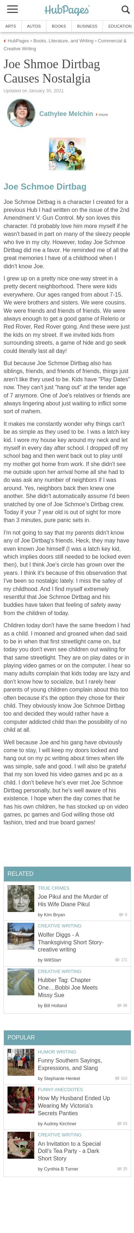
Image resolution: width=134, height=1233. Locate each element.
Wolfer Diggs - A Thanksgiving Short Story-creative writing (71, 942)
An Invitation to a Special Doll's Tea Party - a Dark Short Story (69, 1151)
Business (87, 26)
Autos (34, 26)
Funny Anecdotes (60, 1089)
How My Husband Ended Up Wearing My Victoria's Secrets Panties (74, 1105)
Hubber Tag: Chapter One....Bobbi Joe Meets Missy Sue (68, 987)
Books (59, 26)
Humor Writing (57, 1052)
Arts (10, 26)
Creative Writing (59, 926)
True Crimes (53, 888)
